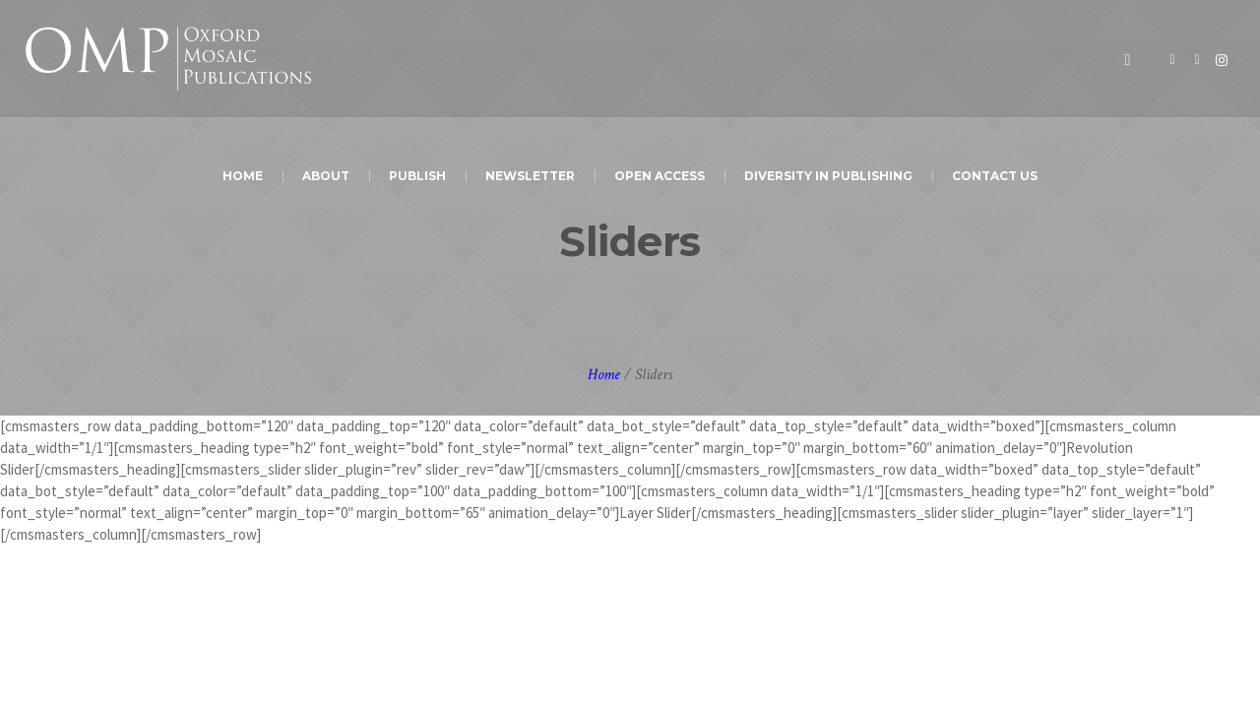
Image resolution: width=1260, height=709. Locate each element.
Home (604, 374)
